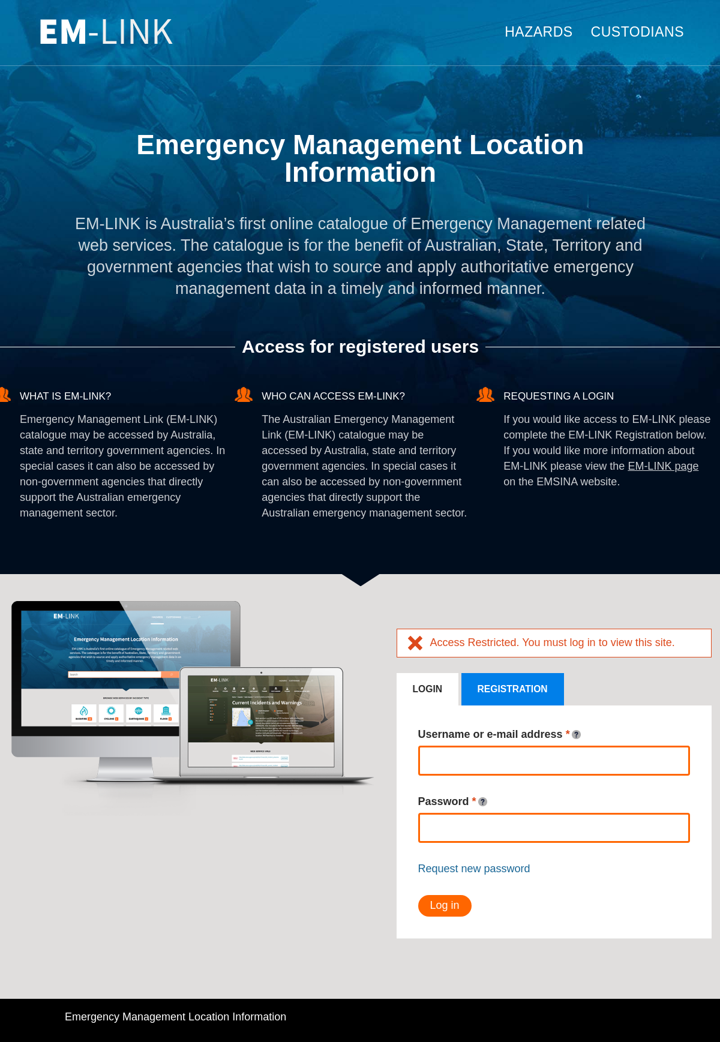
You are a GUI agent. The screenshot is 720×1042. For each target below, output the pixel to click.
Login (428, 689)
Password (452, 802)
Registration (513, 689)
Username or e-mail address (499, 735)
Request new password (474, 869)
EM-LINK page (663, 466)
